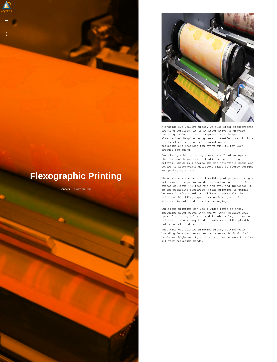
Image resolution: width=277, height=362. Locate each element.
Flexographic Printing (76, 176)
